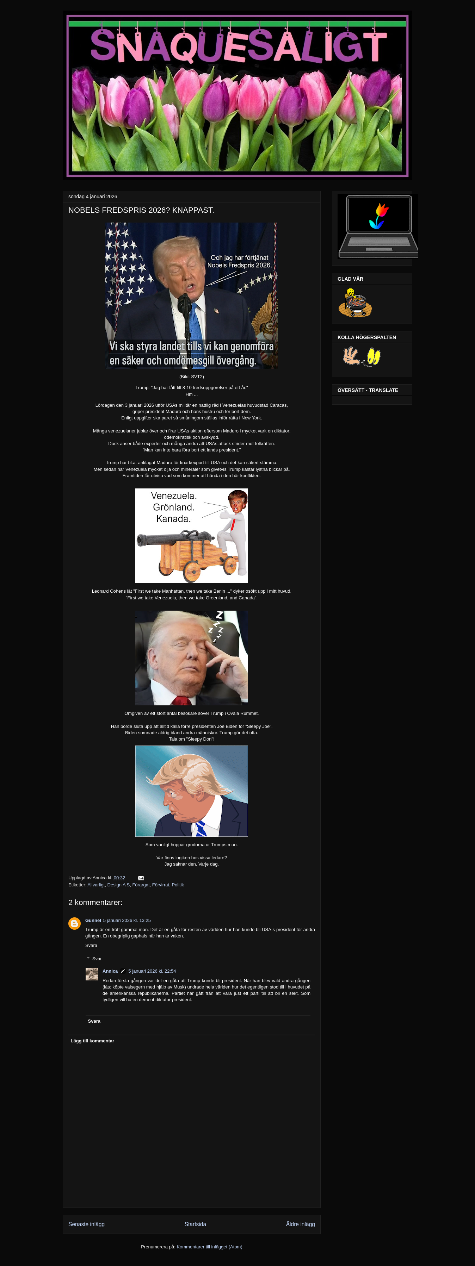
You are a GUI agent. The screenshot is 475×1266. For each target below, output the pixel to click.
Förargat (140, 884)
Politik (178, 884)
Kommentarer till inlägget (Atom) (209, 1246)
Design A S (118, 884)
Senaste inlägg (86, 1224)
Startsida (195, 1224)
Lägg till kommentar (93, 1040)
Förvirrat (160, 884)
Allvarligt (96, 884)
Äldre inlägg (300, 1224)
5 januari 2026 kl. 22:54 (152, 971)
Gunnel (93, 920)
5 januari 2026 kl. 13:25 (127, 920)
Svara (91, 945)
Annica (110, 971)
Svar (97, 958)
